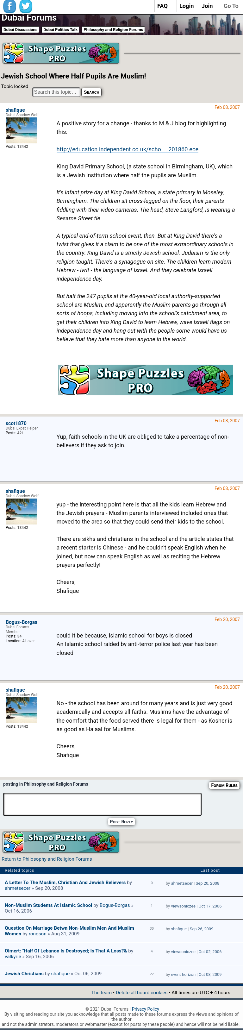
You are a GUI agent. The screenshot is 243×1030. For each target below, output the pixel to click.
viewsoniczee (183, 906)
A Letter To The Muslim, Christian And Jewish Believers (65, 882)
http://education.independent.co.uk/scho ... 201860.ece (128, 149)
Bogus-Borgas (21, 622)
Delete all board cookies (141, 992)
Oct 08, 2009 (210, 974)
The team (101, 992)
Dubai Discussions (20, 29)
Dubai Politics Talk (60, 29)
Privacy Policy (145, 1009)
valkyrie (13, 956)
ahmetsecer (17, 888)
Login (186, 6)
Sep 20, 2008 (208, 883)
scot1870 (16, 423)
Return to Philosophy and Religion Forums (47, 859)
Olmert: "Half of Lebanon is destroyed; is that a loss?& (66, 951)
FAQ (162, 6)
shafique (15, 110)
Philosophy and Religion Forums (113, 29)
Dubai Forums (29, 17)
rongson (38, 934)
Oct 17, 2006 (210, 906)
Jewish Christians (24, 974)
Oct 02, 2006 (210, 951)
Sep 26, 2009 (202, 928)
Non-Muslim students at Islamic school (48, 905)
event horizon (183, 974)
